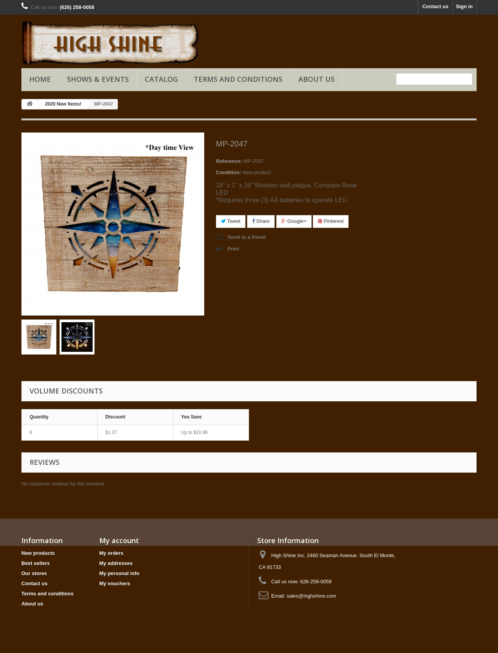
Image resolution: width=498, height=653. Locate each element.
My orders (111, 553)
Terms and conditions (238, 79)
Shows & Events (98, 79)
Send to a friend (247, 237)
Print (233, 249)
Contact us (435, 6)
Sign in (464, 6)
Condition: (228, 172)
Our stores (34, 573)
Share (261, 221)
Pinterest (331, 221)
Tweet (230, 221)
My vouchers (114, 583)
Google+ (294, 221)
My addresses (116, 563)
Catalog (161, 79)
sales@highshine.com (311, 596)
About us (316, 79)
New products (38, 553)
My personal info (119, 573)
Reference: (229, 161)
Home (40, 79)
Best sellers (35, 563)
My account (119, 540)
